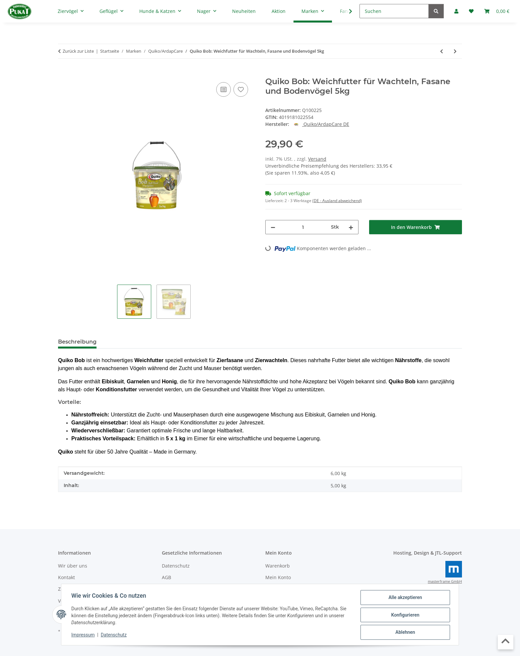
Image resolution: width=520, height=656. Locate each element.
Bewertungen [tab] (126, 342)
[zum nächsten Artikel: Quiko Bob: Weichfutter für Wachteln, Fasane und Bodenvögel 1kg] (455, 51)
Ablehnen (404, 632)
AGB (166, 577)
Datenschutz (114, 635)
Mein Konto (278, 577)
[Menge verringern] (273, 227)
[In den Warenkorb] (63, 73)
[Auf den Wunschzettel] (240, 89)
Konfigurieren (404, 615)
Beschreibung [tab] (77, 342)
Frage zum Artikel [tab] (180, 342)
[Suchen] (394, 11)
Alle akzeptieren (404, 598)
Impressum (83, 635)
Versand (317, 159)
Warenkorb (277, 566)
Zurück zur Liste (78, 51)
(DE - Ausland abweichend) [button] (337, 200)
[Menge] (303, 227)
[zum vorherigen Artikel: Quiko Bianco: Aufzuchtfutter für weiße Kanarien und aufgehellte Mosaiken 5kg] (441, 51)
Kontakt (66, 577)
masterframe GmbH (445, 581)
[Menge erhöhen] (351, 227)
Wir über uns (72, 566)
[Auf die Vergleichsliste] (223, 89)
